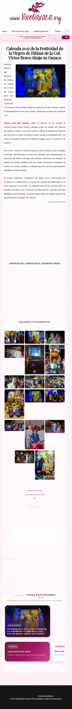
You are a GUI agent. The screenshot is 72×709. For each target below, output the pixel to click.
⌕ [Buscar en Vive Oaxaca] (68, 30)
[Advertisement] (34, 233)
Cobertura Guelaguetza (42, 31)
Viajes (58, 31)
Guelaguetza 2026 (20, 31)
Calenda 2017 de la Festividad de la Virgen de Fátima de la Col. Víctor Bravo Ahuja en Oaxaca (27, 631)
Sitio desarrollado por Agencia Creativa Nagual (36, 699)
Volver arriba (46, 696)
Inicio (4, 31)
